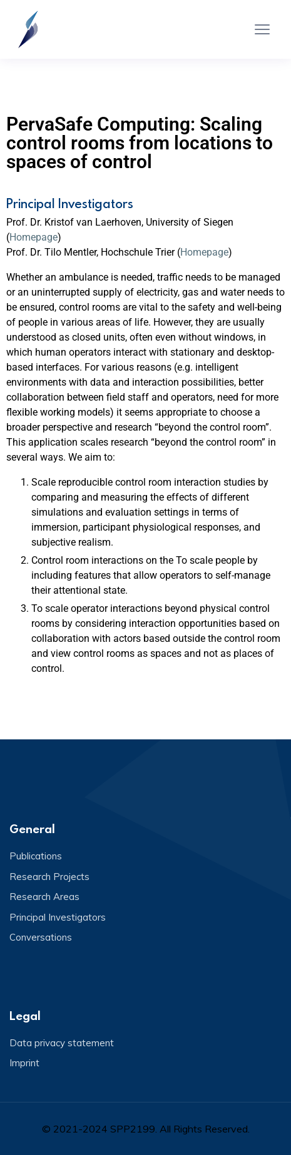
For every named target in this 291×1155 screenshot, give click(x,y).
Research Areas (44, 896)
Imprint (24, 1063)
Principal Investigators (57, 917)
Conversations (40, 937)
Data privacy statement (61, 1043)
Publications (35, 856)
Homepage (33, 237)
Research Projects (49, 876)
